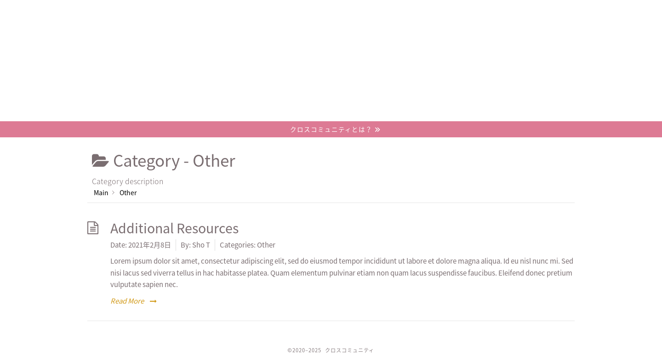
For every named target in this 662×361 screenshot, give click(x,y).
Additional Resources (174, 227)
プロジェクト (347, 11)
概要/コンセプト (236, 11)
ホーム (125, 11)
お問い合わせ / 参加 (457, 11)
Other (266, 245)
